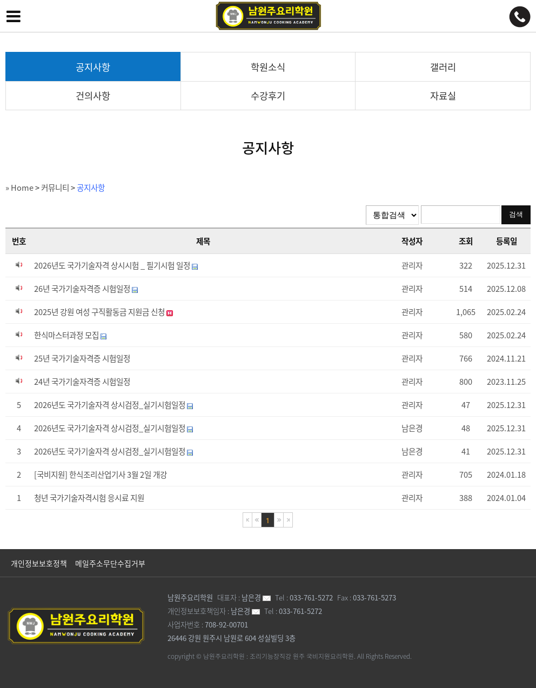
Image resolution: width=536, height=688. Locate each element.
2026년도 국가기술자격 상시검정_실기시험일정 (113, 405)
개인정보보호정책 (39, 563)
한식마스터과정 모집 (70, 335)
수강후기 (268, 96)
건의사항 (93, 96)
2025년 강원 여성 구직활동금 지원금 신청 (103, 312)
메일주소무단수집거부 (110, 563)
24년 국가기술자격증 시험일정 (82, 382)
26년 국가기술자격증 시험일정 (86, 289)
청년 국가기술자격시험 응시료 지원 (89, 498)
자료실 (443, 96)
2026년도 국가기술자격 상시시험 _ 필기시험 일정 (116, 265)
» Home (19, 187)
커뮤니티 (55, 187)
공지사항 (93, 67)
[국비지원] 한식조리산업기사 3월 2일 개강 (100, 474)
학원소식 (268, 67)
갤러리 (443, 67)
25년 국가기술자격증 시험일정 (82, 358)
